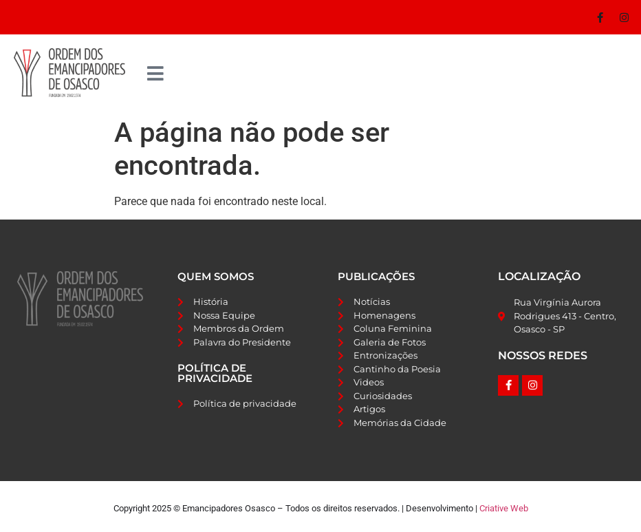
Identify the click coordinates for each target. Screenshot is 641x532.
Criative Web (503, 508)
